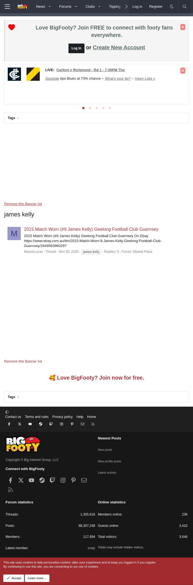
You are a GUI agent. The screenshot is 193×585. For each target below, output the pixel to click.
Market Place (142, 252)
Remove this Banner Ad (23, 204)
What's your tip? (118, 78)
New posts (105, 447)
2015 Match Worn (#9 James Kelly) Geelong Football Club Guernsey (91, 229)
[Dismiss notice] (182, 27)
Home (91, 421)
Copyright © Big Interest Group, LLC (32, 460)
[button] (50, 6)
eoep (91, 548)
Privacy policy (62, 421)
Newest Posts (109, 438)
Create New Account (119, 47)
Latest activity (108, 466)
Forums (65, 6)
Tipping (115, 6)
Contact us (13, 421)
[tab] (83, 108)
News (40, 6)
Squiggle (52, 78)
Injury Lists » (145, 78)
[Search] (184, 6)
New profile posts (110, 457)
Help (79, 421)
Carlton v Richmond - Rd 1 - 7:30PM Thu (90, 70)
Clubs (90, 6)
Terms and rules (36, 421)
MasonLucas (33, 252)
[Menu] (7, 6)
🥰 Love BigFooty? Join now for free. (96, 382)
